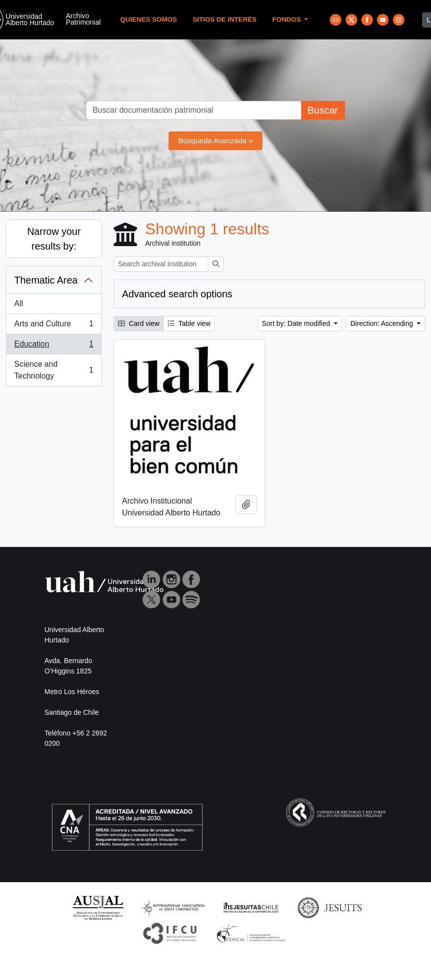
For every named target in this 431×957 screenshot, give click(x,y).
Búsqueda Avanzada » (215, 140)
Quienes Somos (148, 19)
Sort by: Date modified (297, 323)
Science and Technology (53, 370)
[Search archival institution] (161, 264)
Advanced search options (177, 293)
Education (53, 346)
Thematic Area (46, 280)
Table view (189, 323)
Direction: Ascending (382, 323)
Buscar (322, 110)
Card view (138, 323)
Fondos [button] (287, 19)
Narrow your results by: (54, 239)
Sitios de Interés (225, 19)
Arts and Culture (53, 326)
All (18, 303)
